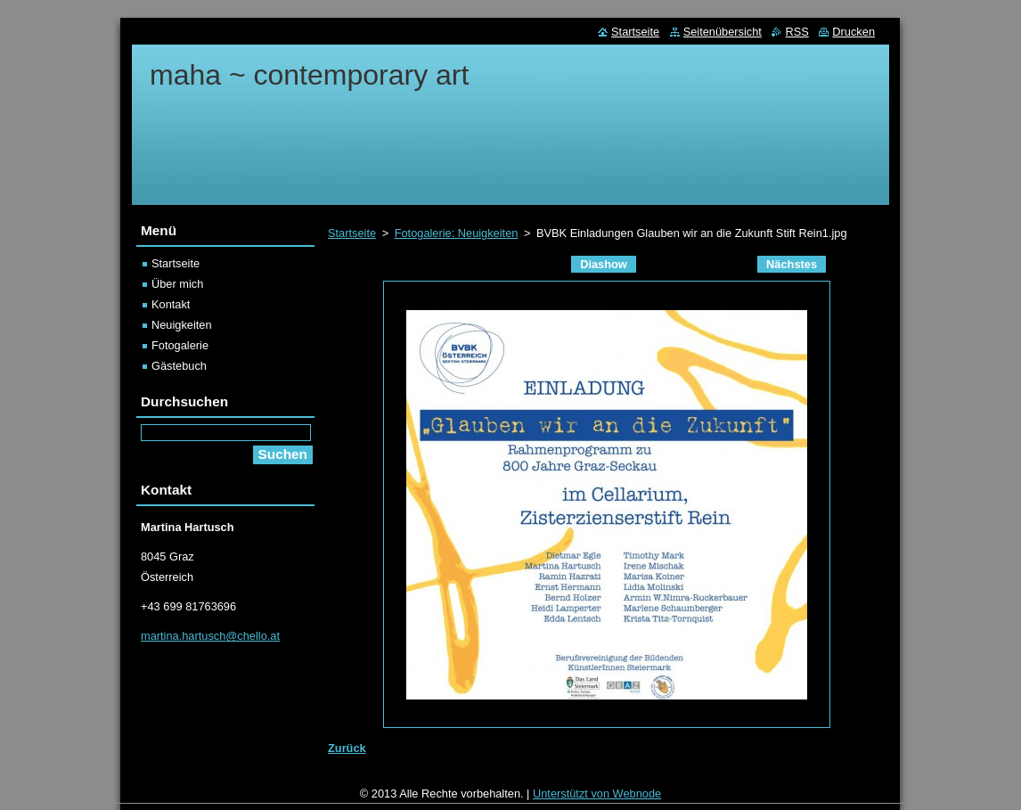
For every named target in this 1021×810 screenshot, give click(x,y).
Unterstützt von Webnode (597, 798)
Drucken (853, 31)
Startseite (352, 233)
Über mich (177, 283)
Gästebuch (179, 365)
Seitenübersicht (722, 31)
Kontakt (170, 304)
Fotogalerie (179, 345)
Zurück (347, 748)
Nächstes (791, 264)
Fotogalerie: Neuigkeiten (457, 233)
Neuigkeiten (181, 324)
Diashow (603, 264)
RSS (796, 31)
